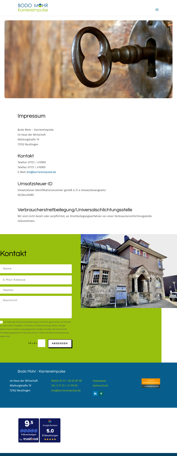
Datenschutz (100, 385)
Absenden (60, 343)
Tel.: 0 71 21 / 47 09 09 (64, 385)
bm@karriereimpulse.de (41, 172)
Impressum (99, 380)
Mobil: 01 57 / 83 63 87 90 (66, 380)
